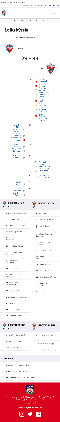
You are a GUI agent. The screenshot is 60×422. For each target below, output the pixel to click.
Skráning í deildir (43, 6)
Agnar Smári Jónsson (16, 156)
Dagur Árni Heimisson (16, 150)
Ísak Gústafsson (16, 190)
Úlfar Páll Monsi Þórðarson (43, 99)
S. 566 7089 (30, 403)
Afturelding (28, 6)
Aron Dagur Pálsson (44, 89)
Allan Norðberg (43, 104)
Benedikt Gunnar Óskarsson (43, 114)
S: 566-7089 (6, 2)
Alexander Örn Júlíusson (15, 139)
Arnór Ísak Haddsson (43, 119)
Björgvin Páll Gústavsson (44, 93)
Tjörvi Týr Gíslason (17, 145)
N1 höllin (22, 38)
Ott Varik (42, 162)
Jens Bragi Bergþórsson (44, 81)
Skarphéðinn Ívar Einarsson (44, 176)
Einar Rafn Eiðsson (43, 85)
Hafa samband (20, 2)
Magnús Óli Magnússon (16, 183)
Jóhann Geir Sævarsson (44, 170)
